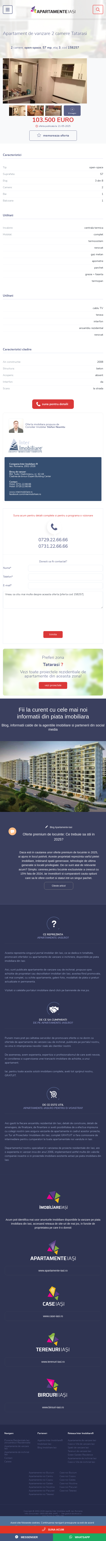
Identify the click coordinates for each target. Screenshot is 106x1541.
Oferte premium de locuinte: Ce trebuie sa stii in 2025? (59, 836)
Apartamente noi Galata (41, 1483)
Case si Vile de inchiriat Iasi (81, 1462)
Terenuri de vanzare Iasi (79, 1451)
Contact (8, 1458)
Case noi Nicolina (68, 1483)
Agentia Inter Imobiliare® (50, 1440)
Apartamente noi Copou (41, 1480)
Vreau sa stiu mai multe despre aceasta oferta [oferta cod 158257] (53, 599)
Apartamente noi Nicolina (42, 1487)
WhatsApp (79, 1537)
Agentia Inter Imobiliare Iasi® (57, 1511)
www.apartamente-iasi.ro (53, 1270)
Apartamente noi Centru (41, 1476)
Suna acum (53, 1529)
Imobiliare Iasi (44, 1444)
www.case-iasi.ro (53, 1316)
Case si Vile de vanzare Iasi (81, 1444)
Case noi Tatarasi (68, 1491)
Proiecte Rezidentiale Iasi (17, 1441)
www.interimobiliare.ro (21, 492)
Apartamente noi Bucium (41, 1472)
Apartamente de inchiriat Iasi (82, 1458)
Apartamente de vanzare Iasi (82, 1440)
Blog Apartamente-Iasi (61, 827)
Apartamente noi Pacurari (42, 1491)
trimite (53, 634)
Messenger (26, 1537)
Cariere (7, 1461)
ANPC (55, 1514)
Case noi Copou (68, 1476)
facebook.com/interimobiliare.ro (25, 494)
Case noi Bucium (68, 1472)
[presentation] (53, 619)
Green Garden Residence (80, 1455)
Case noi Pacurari (68, 1487)
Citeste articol (59, 885)
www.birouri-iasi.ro (53, 1407)
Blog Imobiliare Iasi (47, 1447)
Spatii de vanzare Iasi (78, 1447)
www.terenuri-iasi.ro (53, 1361)
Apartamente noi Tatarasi (41, 1494)
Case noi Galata (67, 1480)
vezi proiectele (53, 685)
